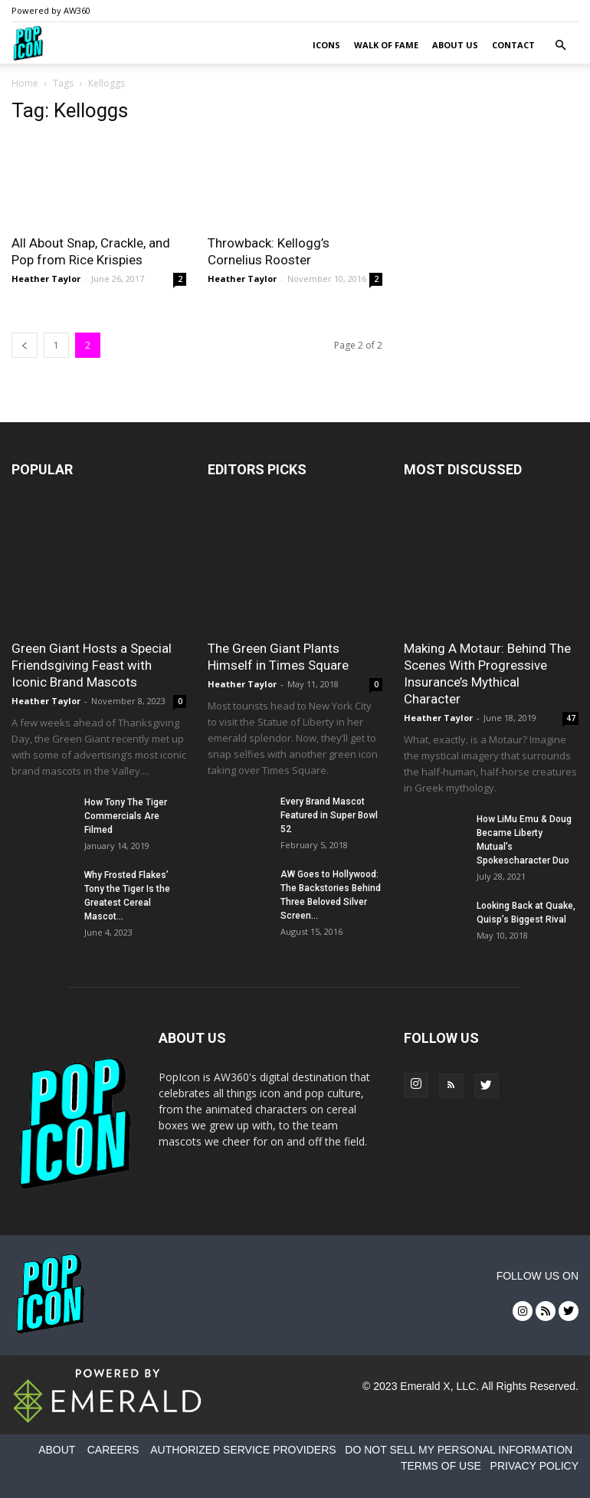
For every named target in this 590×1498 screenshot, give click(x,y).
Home (24, 83)
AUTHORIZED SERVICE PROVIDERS (243, 1450)
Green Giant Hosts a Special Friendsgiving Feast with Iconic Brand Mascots (91, 665)
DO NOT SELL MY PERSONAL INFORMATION (458, 1450)
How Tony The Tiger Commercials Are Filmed (125, 816)
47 (570, 718)
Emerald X (425, 1386)
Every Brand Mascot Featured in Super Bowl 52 (329, 815)
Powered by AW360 (50, 10)
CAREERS (113, 1450)
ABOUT (56, 1450)
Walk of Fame (386, 45)
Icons (326, 45)
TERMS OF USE (441, 1466)
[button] (560, 45)
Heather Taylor (45, 278)
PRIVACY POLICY (534, 1466)
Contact (513, 45)
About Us (455, 45)
